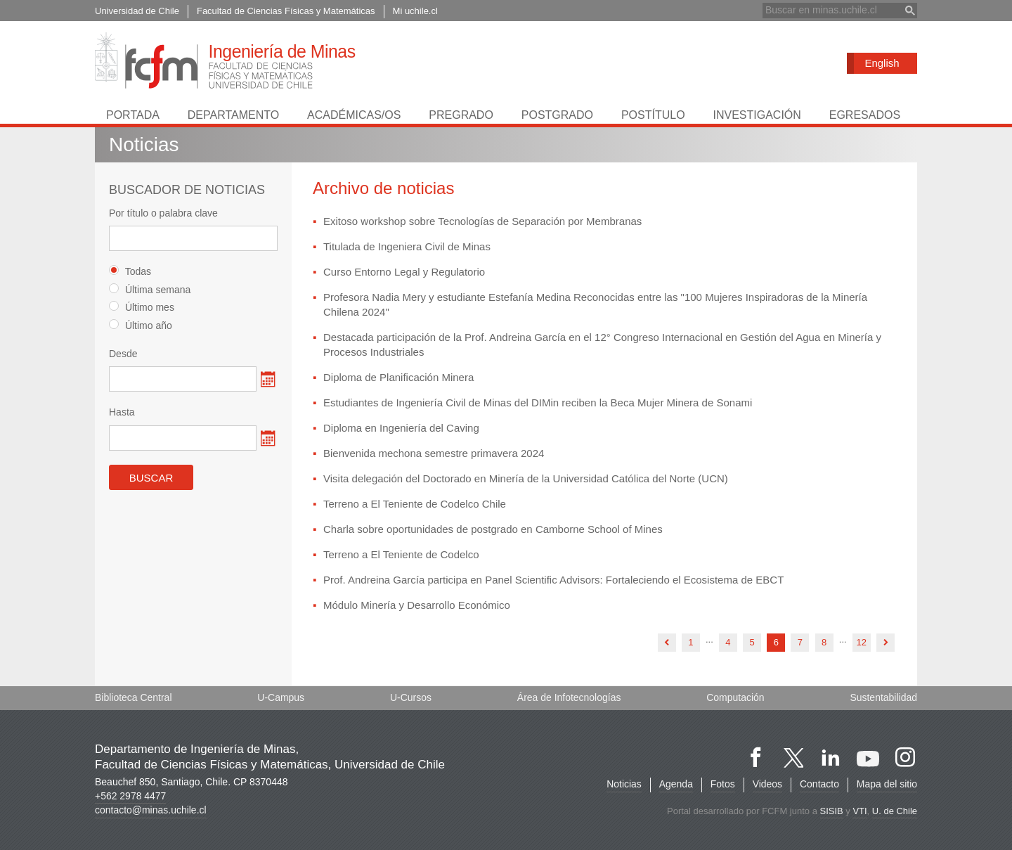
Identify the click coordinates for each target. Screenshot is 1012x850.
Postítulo (653, 115)
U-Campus (280, 697)
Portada (133, 115)
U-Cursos (411, 697)
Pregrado (461, 115)
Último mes (141, 308)
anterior (667, 643)
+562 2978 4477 (131, 795)
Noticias (623, 784)
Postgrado (557, 115)
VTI (859, 811)
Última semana (149, 289)
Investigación (756, 115)
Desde (123, 353)
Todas (130, 272)
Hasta (122, 412)
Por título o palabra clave (163, 213)
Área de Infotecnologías (569, 697)
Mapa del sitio (887, 784)
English (881, 63)
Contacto (819, 784)
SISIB (831, 811)
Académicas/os (354, 115)
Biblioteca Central (133, 697)
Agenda (675, 784)
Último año (140, 325)
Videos (767, 784)
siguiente (885, 643)
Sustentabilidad (883, 697)
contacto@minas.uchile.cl (151, 810)
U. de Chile (894, 811)
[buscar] (831, 10)
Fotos (722, 784)
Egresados (864, 115)
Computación (735, 697)
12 (862, 643)
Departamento (233, 115)
